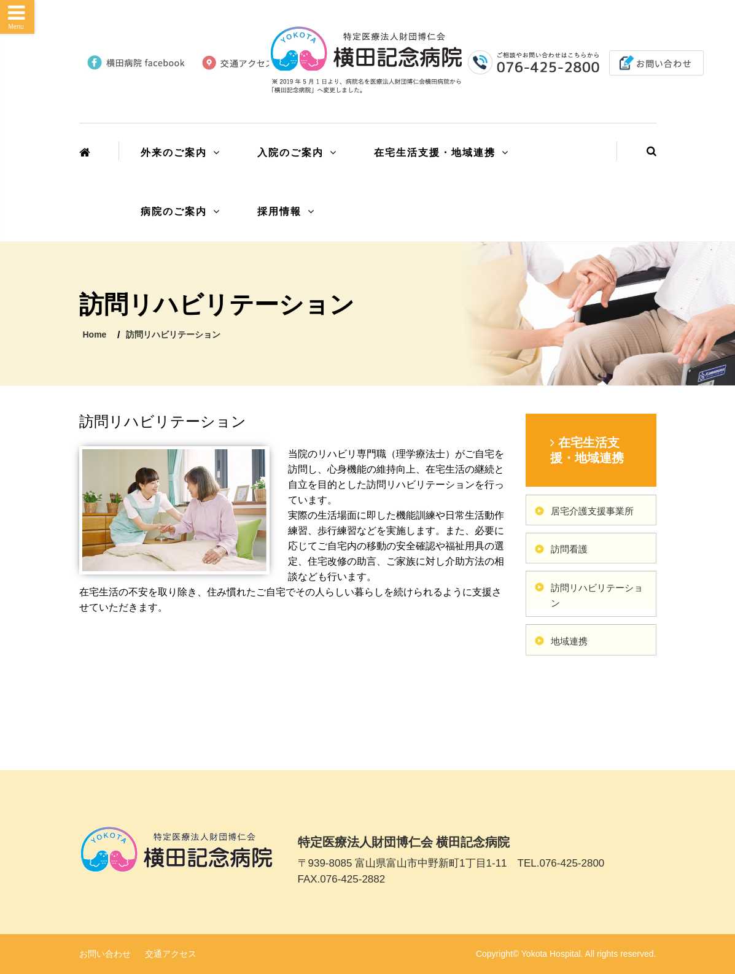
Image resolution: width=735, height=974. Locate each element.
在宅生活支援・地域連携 (435, 152)
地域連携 (569, 641)
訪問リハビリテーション (173, 334)
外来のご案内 (174, 152)
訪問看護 (569, 549)
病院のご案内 (174, 211)
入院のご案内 (290, 152)
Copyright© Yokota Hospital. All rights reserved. (566, 954)
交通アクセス (170, 954)
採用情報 (279, 211)
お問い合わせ (105, 954)
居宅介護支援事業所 (592, 511)
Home (95, 334)
